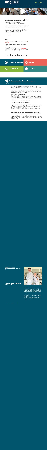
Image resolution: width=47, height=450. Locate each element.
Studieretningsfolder (8, 35)
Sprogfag (32, 68)
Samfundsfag (14, 68)
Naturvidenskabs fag (16, 62)
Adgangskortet (23, 48)
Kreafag (31, 62)
